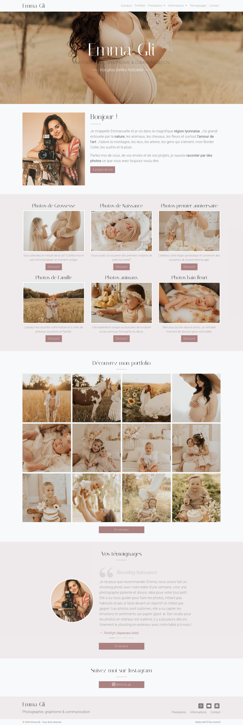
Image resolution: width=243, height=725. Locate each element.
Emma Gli (33, 5)
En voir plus (121, 529)
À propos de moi (103, 169)
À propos (126, 5)
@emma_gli (121, 684)
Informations (176, 5)
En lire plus (121, 646)
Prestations (155, 5)
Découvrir (54, 266)
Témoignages (198, 5)
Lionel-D (216, 722)
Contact (214, 5)
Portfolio (140, 5)
